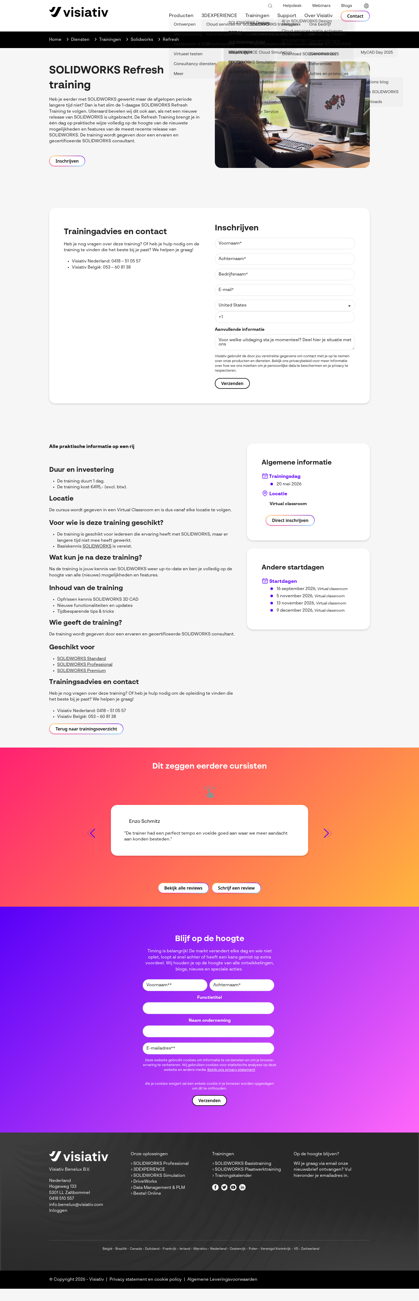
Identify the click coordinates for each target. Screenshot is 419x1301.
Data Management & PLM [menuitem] (159, 1200)
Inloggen (58, 1223)
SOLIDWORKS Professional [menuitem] (161, 1176)
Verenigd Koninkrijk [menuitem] (276, 1261)
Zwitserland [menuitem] (310, 1261)
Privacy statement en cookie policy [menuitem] (146, 1292)
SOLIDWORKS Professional (84, 665)
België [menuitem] (107, 1261)
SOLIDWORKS (97, 546)
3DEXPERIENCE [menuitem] (217, 16)
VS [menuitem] (296, 1261)
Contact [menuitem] (354, 16)
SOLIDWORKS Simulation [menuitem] (159, 1188)
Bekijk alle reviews (183, 900)
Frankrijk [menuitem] (169, 1261)
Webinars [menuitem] (321, 6)
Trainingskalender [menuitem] (233, 1188)
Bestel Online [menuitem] (147, 1206)
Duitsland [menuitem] (152, 1261)
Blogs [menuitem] (346, 6)
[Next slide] (328, 839)
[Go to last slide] (91, 839)
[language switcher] (366, 6)
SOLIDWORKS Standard (81, 659)
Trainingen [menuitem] (255, 16)
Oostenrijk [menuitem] (238, 1261)
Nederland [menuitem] (218, 1261)
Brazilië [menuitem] (121, 1261)
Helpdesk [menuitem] (292, 6)
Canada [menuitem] (136, 1261)
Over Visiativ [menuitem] (316, 16)
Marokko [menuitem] (200, 1261)
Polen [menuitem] (253, 1261)
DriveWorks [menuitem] (145, 1194)
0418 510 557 (61, 1211)
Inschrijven (67, 161)
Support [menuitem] (285, 16)
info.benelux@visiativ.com (76, 1217)
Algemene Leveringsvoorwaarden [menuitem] (222, 1292)
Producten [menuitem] (179, 16)
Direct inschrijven (290, 520)
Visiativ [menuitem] (96, 1292)
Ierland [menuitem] (185, 1261)
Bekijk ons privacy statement (231, 1082)
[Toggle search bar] (270, 6)
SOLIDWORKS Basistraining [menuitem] (243, 1176)
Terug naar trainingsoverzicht (86, 729)
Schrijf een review (236, 900)
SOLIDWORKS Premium (81, 671)
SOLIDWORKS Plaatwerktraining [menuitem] (248, 1182)
